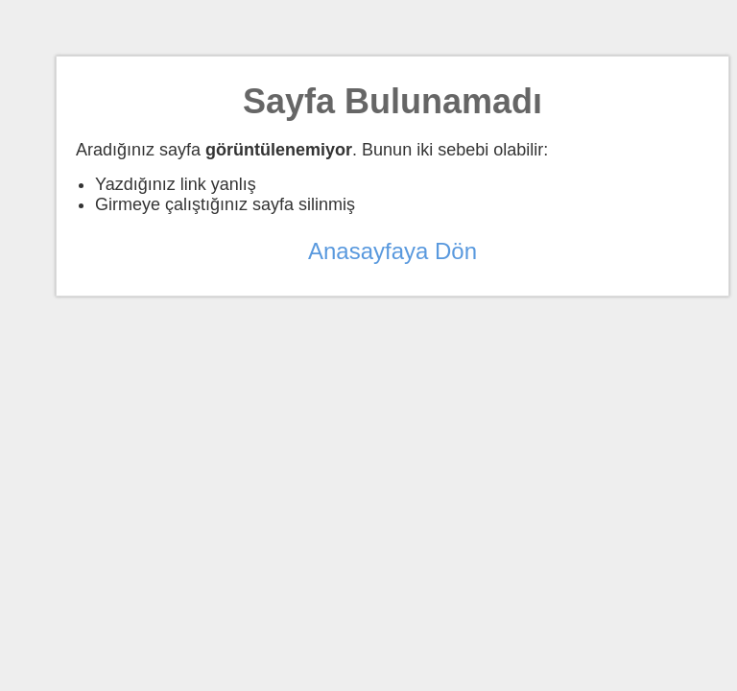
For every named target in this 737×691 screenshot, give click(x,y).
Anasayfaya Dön (392, 251)
